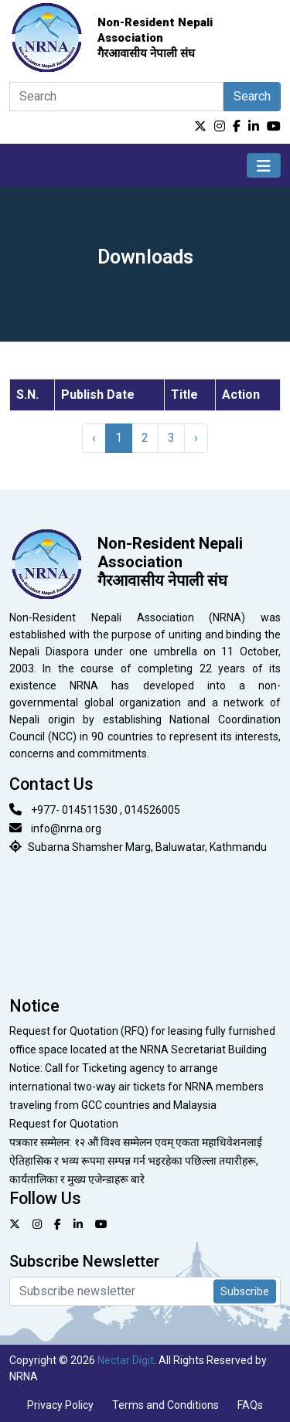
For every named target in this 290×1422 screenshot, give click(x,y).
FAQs (250, 1405)
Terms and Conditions (165, 1405)
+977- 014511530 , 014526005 (105, 810)
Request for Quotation (63, 1124)
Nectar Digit (125, 1360)
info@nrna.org (66, 828)
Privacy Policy (60, 1405)
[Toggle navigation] (264, 165)
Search (252, 96)
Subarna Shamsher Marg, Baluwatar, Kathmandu (147, 847)
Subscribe (244, 1291)
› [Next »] (196, 437)
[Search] (116, 96)
